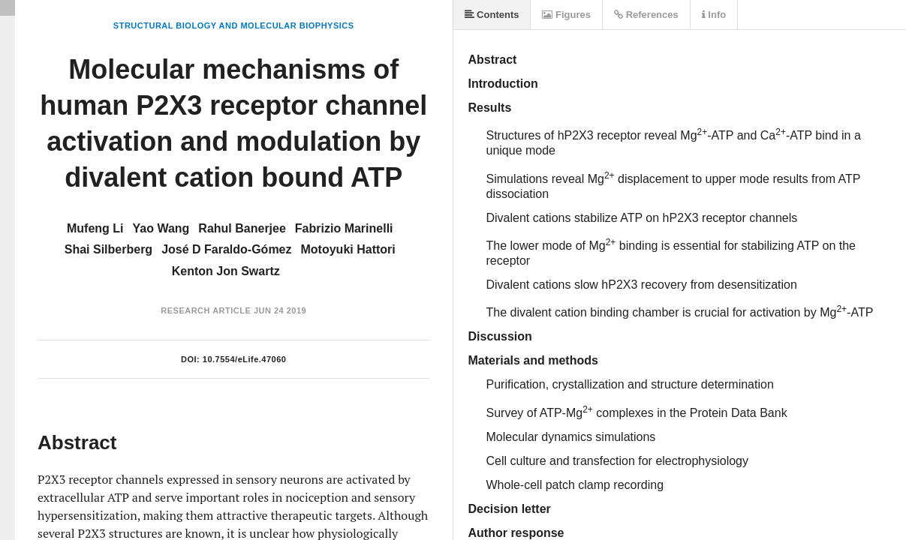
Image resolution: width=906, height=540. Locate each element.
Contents (492, 14)
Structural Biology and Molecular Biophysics (233, 25)
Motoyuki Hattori (348, 249)
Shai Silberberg (108, 249)
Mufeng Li (95, 228)
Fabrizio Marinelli (344, 228)
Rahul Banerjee (241, 228)
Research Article (206, 310)
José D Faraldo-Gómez (226, 249)
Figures (566, 14)
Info (714, 14)
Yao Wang (161, 228)
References (646, 14)
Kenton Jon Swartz (226, 271)
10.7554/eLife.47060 (245, 359)
